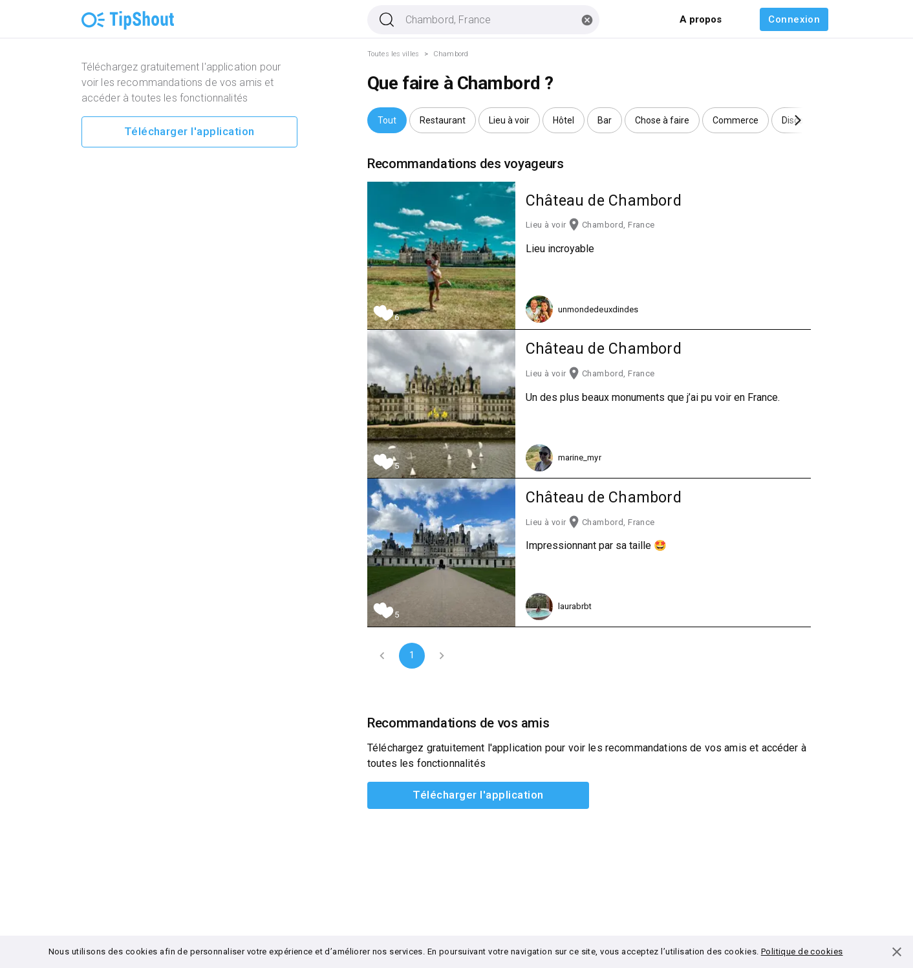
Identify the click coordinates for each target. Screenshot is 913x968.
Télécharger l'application (189, 132)
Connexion (794, 19)
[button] (387, 120)
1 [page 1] (412, 656)
